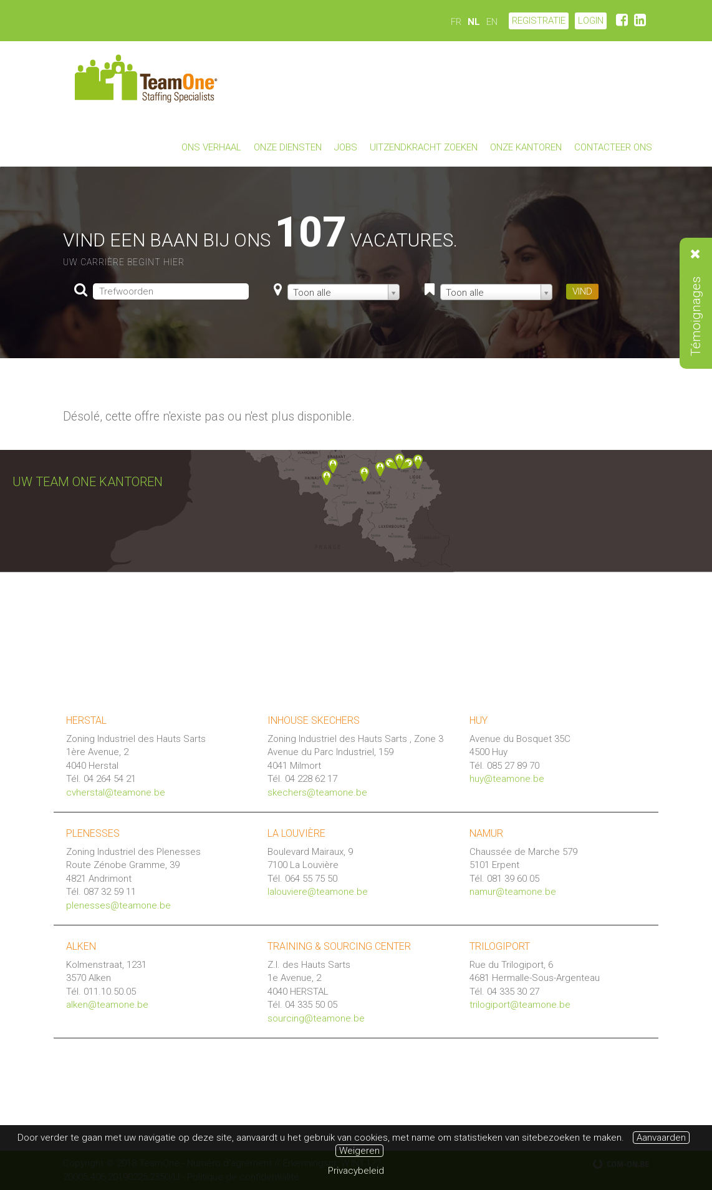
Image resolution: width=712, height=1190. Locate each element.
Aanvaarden (661, 1137)
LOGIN (591, 20)
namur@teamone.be (512, 891)
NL (474, 21)
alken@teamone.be (107, 1004)
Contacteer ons (613, 147)
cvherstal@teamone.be (115, 792)
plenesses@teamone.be (118, 905)
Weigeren (359, 1150)
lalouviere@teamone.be (317, 891)
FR (456, 21)
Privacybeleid (356, 1170)
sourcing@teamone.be (316, 1018)
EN (492, 21)
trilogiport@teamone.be (519, 1004)
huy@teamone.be (506, 778)
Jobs (345, 147)
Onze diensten (288, 147)
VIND (582, 291)
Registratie (538, 20)
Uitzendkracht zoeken (424, 147)
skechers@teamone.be (317, 792)
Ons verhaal (211, 147)
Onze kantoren (526, 147)
